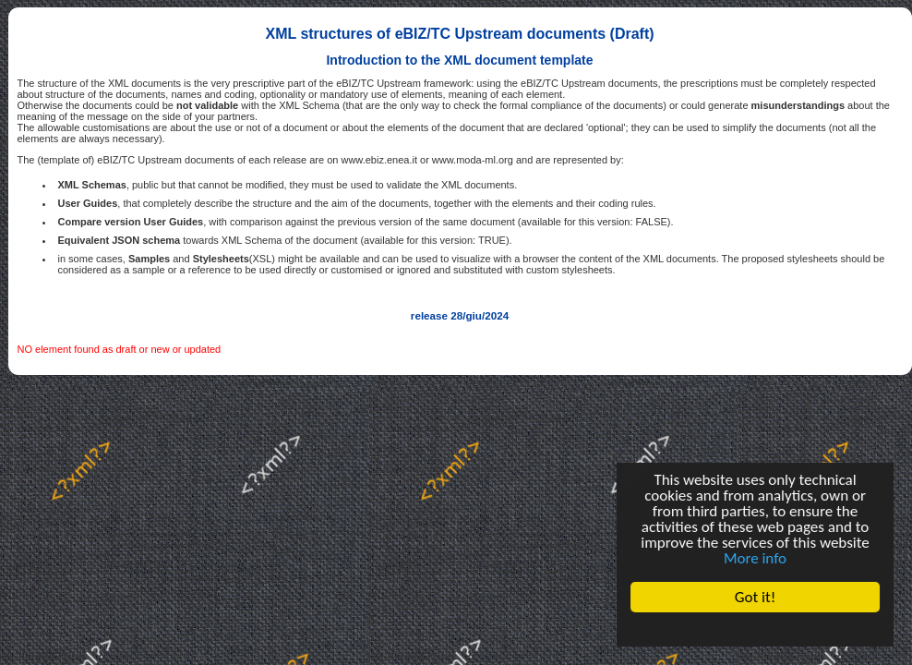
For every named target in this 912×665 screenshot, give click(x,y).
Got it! (755, 597)
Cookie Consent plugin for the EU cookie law (755, 629)
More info (755, 558)
